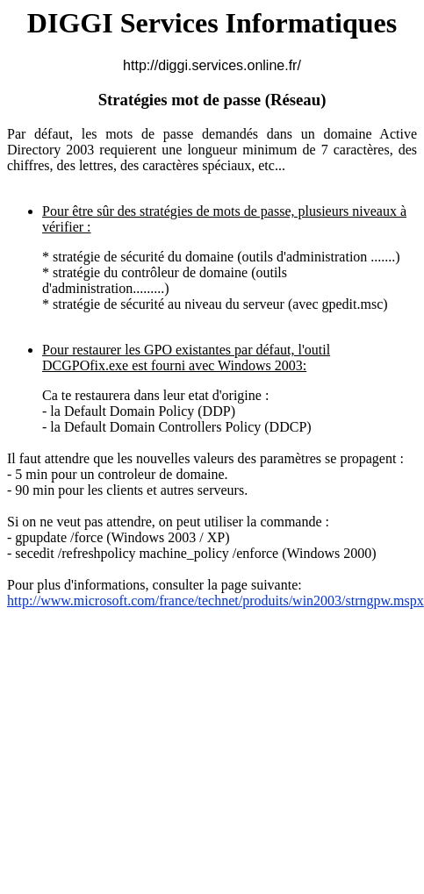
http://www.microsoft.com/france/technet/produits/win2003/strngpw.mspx (215, 600)
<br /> (212, 700)
